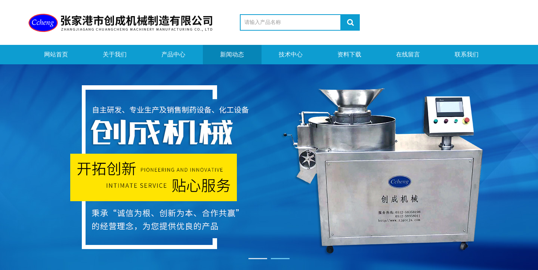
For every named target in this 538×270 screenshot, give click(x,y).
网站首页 (56, 54)
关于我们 (115, 54)
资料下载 (349, 54)
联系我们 (467, 54)
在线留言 (408, 54)
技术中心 (291, 54)
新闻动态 (232, 54)
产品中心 (173, 54)
